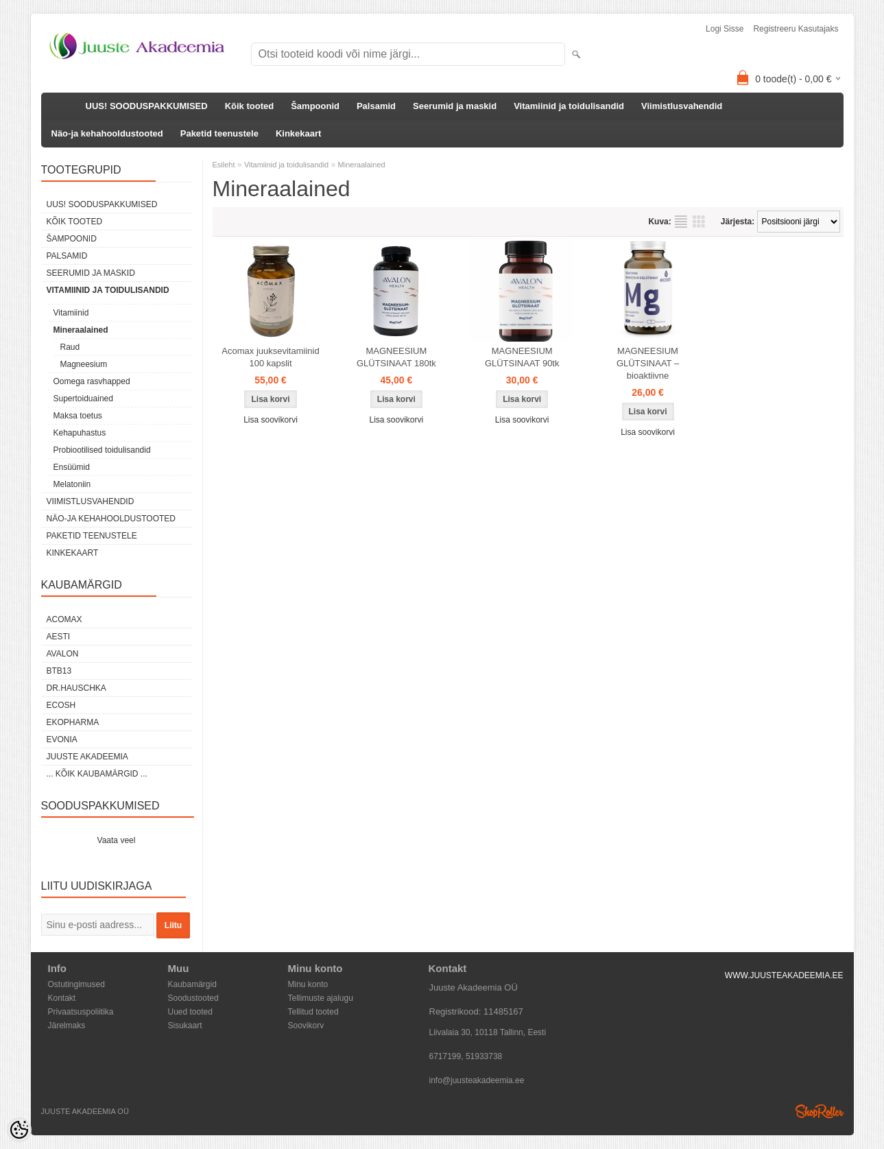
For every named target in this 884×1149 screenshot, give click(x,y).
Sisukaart (185, 1025)
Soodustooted (193, 998)
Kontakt (62, 998)
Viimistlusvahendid (681, 106)
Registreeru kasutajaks (795, 29)
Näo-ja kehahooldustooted (107, 133)
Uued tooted (190, 1012)
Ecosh (61, 705)
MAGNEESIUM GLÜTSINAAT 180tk (396, 357)
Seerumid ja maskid (455, 106)
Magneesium (84, 364)
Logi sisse (724, 29)
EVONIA (62, 739)
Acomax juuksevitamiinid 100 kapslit (270, 357)
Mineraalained (80, 330)
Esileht (224, 165)
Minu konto (308, 984)
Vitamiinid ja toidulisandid (569, 106)
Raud (70, 347)
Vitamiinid (71, 313)
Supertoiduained (83, 398)
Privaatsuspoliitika (81, 1012)
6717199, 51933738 (466, 1056)
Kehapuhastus (79, 433)
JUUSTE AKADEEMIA (87, 756)
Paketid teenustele (219, 133)
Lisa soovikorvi (270, 420)
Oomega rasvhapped (91, 381)
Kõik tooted (249, 106)
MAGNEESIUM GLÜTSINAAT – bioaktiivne (648, 363)
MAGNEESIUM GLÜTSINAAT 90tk (522, 357)
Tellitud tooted (313, 1012)
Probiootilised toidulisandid (102, 450)
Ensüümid (71, 467)
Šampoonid (315, 106)
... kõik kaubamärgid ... (97, 774)
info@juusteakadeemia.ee (477, 1080)
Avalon (63, 654)
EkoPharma (73, 722)
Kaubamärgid (192, 984)
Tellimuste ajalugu (320, 998)
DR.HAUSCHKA (76, 688)
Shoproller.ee (820, 1111)
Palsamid (376, 106)
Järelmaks (67, 1025)
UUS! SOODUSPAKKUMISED (147, 106)
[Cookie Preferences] (19, 1129)
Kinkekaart (298, 133)
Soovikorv (306, 1025)
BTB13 (59, 671)
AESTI (59, 636)
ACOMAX (64, 619)
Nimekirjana (681, 221)
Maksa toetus (77, 415)
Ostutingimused (76, 984)
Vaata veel (116, 840)
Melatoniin (72, 484)
